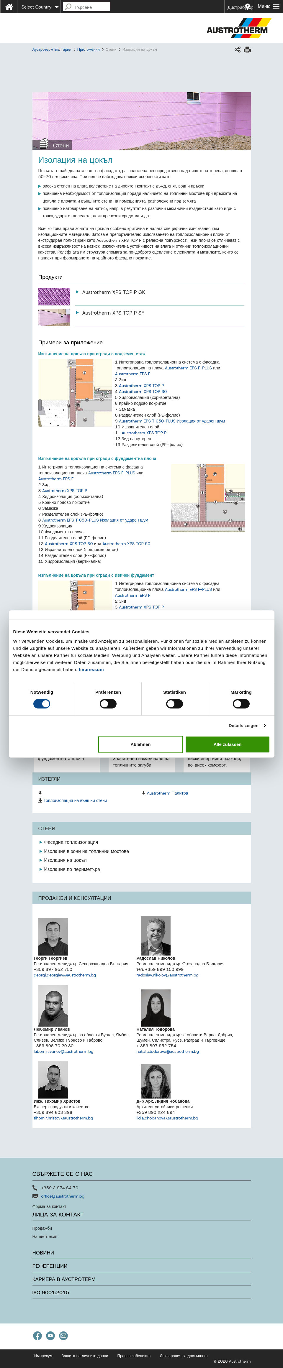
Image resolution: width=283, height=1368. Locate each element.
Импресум (43, 1355)
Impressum (91, 669)
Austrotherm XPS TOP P (141, 385)
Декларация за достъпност (184, 1355)
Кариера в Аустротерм (64, 1279)
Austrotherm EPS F (133, 373)
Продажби (42, 1228)
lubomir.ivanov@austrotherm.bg (64, 1051)
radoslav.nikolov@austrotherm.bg (168, 975)
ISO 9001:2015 (50, 1292)
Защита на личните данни (85, 1355)
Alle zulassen (227, 744)
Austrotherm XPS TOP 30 (143, 391)
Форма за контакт (49, 1206)
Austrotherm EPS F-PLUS (188, 368)
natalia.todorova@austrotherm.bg (168, 1051)
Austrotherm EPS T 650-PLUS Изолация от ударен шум (172, 421)
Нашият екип (45, 1236)
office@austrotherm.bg (63, 1196)
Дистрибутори (240, 7)
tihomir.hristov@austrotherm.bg (63, 1118)
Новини (43, 1252)
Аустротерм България (51, 49)
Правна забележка (134, 1355)
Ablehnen (140, 744)
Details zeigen (244, 725)
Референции (50, 1266)
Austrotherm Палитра (167, 793)
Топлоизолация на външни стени (75, 800)
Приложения (88, 49)
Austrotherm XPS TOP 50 (126, 543)
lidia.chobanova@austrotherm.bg (167, 1118)
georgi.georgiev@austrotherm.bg (65, 975)
